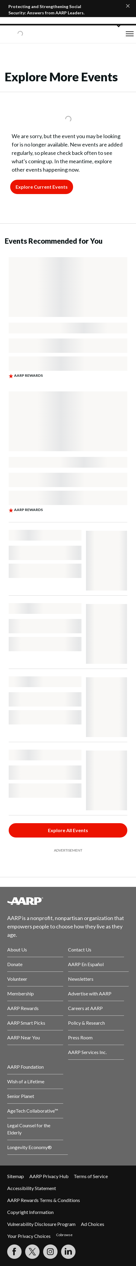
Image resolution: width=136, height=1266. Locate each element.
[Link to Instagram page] (50, 1251)
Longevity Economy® (29, 1147)
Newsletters (80, 979)
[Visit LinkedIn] (68, 1251)
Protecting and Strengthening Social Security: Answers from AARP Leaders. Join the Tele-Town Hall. (46, 13)
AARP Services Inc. (87, 1052)
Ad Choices (92, 1224)
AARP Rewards (23, 1008)
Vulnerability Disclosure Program (41, 1224)
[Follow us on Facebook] (14, 1251)
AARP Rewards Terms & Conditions (43, 1200)
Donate (14, 964)
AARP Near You (23, 1037)
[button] (129, 33)
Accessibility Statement (31, 1188)
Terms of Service (91, 1176)
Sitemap (15, 1176)
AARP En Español (86, 964)
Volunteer (17, 979)
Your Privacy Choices (29, 1236)
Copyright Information (30, 1212)
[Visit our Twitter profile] (32, 1251)
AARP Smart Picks (26, 1023)
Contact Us (79, 949)
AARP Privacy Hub (49, 1176)
